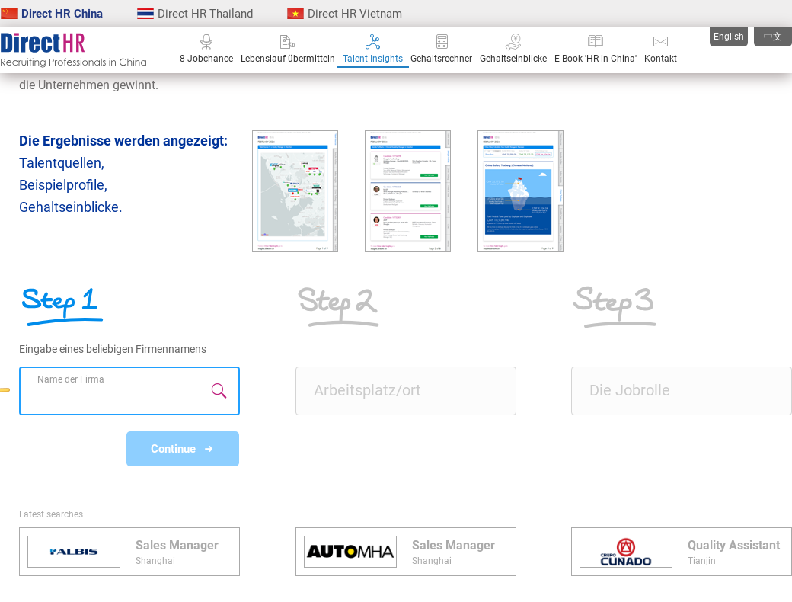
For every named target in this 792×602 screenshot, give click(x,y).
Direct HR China (52, 14)
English (729, 36)
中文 (773, 36)
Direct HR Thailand (195, 14)
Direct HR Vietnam (344, 14)
